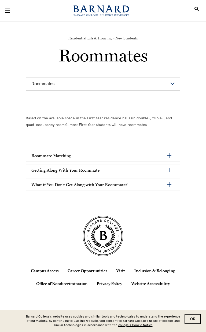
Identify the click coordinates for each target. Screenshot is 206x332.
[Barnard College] (101, 10)
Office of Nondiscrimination (61, 283)
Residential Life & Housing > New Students (103, 38)
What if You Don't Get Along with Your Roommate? (79, 184)
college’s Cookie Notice (135, 325)
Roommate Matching (51, 155)
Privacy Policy (109, 283)
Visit (120, 270)
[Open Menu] (7, 10)
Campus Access (44, 270)
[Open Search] (197, 11)
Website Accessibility (150, 283)
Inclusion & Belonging (154, 270)
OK (192, 319)
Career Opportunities (87, 270)
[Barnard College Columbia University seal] (103, 236)
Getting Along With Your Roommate (65, 170)
